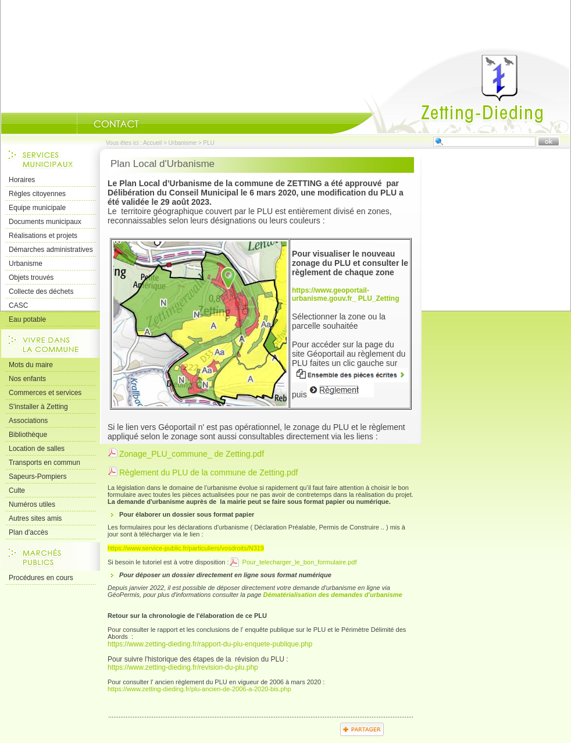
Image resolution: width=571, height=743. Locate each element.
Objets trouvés (31, 277)
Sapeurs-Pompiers (37, 476)
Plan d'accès (28, 532)
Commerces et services (45, 393)
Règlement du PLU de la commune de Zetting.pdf (208, 472)
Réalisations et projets (43, 236)
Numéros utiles (32, 504)
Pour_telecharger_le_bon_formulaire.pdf (299, 562)
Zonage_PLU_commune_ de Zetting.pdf (191, 453)
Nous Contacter (116, 123)
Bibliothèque (28, 435)
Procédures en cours (41, 578)
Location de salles (37, 449)
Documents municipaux (45, 222)
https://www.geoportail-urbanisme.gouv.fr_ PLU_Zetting (345, 294)
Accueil (450, 91)
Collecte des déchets (41, 291)
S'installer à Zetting (38, 407)
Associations (28, 421)
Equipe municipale (37, 208)
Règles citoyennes (37, 194)
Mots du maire (31, 365)
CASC (18, 305)
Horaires (22, 180)
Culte (17, 490)
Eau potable (27, 319)
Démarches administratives (51, 250)
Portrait (62, 123)
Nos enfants (27, 379)
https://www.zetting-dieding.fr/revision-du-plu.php (183, 667)
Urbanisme (183, 143)
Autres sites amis (35, 518)
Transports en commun (44, 462)
